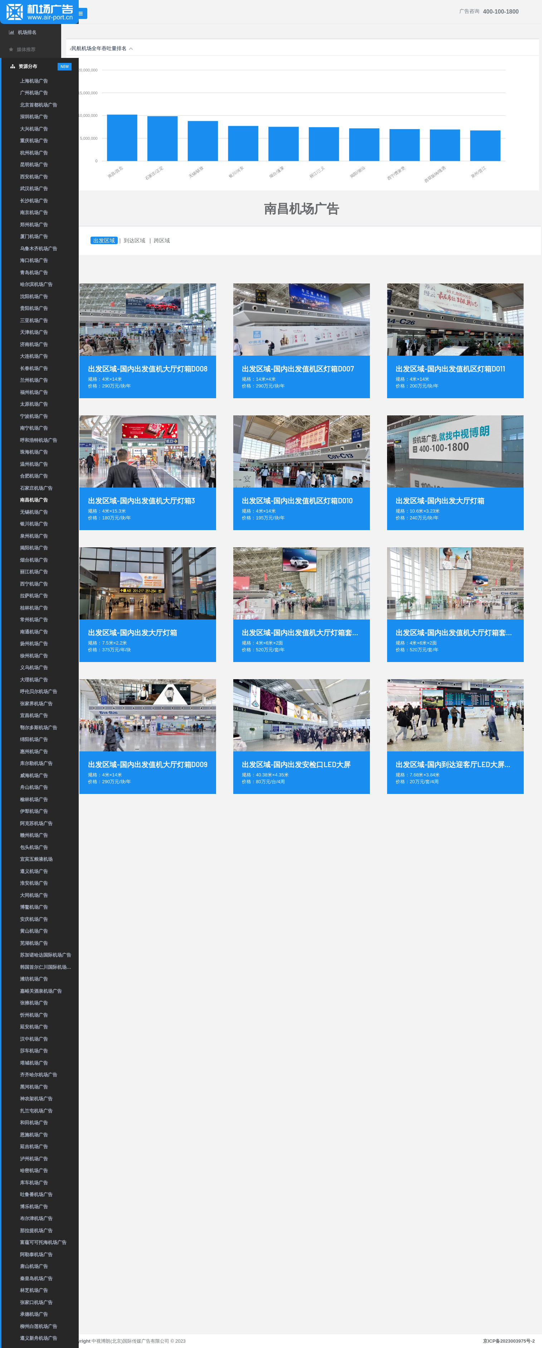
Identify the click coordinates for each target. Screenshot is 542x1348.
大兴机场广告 (34, 129)
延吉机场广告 (34, 1146)
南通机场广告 (34, 632)
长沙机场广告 (34, 200)
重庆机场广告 (34, 140)
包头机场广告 (34, 847)
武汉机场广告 (34, 188)
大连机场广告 (34, 356)
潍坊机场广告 (34, 979)
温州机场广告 (34, 464)
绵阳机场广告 (34, 739)
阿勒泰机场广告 (36, 1254)
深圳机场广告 (34, 116)
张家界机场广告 (36, 703)
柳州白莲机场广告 (38, 1326)
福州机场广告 (34, 392)
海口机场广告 (34, 260)
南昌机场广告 (34, 500)
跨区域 (179, 240)
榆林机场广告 (34, 799)
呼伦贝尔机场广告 (38, 691)
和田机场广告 (34, 1122)
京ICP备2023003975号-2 (509, 1341)
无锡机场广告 (34, 512)
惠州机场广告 (34, 751)
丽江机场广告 (34, 571)
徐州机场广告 (34, 655)
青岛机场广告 (34, 272)
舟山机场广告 (34, 787)
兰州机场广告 (34, 380)
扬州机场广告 (34, 643)
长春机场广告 (34, 368)
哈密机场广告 (34, 1170)
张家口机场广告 (36, 1302)
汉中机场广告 (34, 1039)
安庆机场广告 (34, 919)
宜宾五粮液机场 (36, 859)
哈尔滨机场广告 (36, 284)
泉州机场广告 (34, 536)
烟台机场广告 (34, 560)
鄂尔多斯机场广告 (38, 727)
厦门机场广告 (34, 236)
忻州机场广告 (34, 1015)
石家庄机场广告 (36, 488)
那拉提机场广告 (36, 1230)
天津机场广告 (34, 332)
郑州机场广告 (34, 224)
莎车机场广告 (34, 1050)
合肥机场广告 (34, 476)
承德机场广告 (34, 1314)
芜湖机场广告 (34, 943)
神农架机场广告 (36, 1098)
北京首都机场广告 (38, 105)
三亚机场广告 (34, 320)
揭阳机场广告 (34, 547)
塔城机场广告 (34, 1063)
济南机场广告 (34, 344)
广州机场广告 (34, 92)
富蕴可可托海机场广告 (43, 1242)
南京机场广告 (34, 212)
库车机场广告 (34, 1182)
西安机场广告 (34, 176)
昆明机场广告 (34, 164)
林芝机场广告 (34, 1290)
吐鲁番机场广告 (36, 1194)
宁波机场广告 (34, 416)
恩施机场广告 (34, 1134)
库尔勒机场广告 (36, 763)
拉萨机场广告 (34, 595)
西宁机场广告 (34, 584)
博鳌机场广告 (34, 907)
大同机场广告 (34, 895)
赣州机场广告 (34, 835)
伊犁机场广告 (34, 811)
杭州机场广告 (34, 152)
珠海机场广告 (34, 452)
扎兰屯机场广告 (36, 1111)
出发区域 (121, 240)
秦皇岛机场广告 (36, 1278)
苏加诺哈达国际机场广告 (45, 955)
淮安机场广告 (34, 883)
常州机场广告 (34, 619)
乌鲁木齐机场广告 (38, 248)
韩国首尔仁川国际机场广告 (48, 967)
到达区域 (151, 240)
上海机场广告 (34, 81)
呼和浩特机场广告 (38, 440)
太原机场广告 (34, 404)
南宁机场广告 (34, 428)
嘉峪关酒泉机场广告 (41, 991)
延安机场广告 (34, 1026)
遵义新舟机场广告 (38, 1338)
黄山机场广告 (34, 931)
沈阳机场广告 (34, 296)
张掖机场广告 (34, 1003)
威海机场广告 (34, 775)
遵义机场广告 (34, 871)
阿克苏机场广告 (36, 823)
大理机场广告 (34, 679)
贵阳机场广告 (34, 308)
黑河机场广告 (34, 1087)
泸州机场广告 (34, 1158)
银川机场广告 (34, 524)
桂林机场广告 (34, 608)
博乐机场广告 (34, 1206)
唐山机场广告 (34, 1266)
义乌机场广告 (34, 667)
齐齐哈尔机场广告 (38, 1074)
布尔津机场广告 (36, 1218)
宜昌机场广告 (34, 715)
